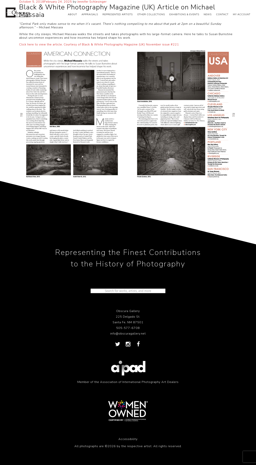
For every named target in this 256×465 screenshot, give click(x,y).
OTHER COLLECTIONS (151, 14)
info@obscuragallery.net (128, 334)
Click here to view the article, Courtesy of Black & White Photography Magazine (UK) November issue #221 (99, 44)
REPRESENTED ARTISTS (118, 14)
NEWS (208, 14)
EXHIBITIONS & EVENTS (184, 14)
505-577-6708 (128, 328)
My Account (241, 14)
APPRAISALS (90, 14)
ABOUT (72, 14)
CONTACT (222, 14)
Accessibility (128, 439)
